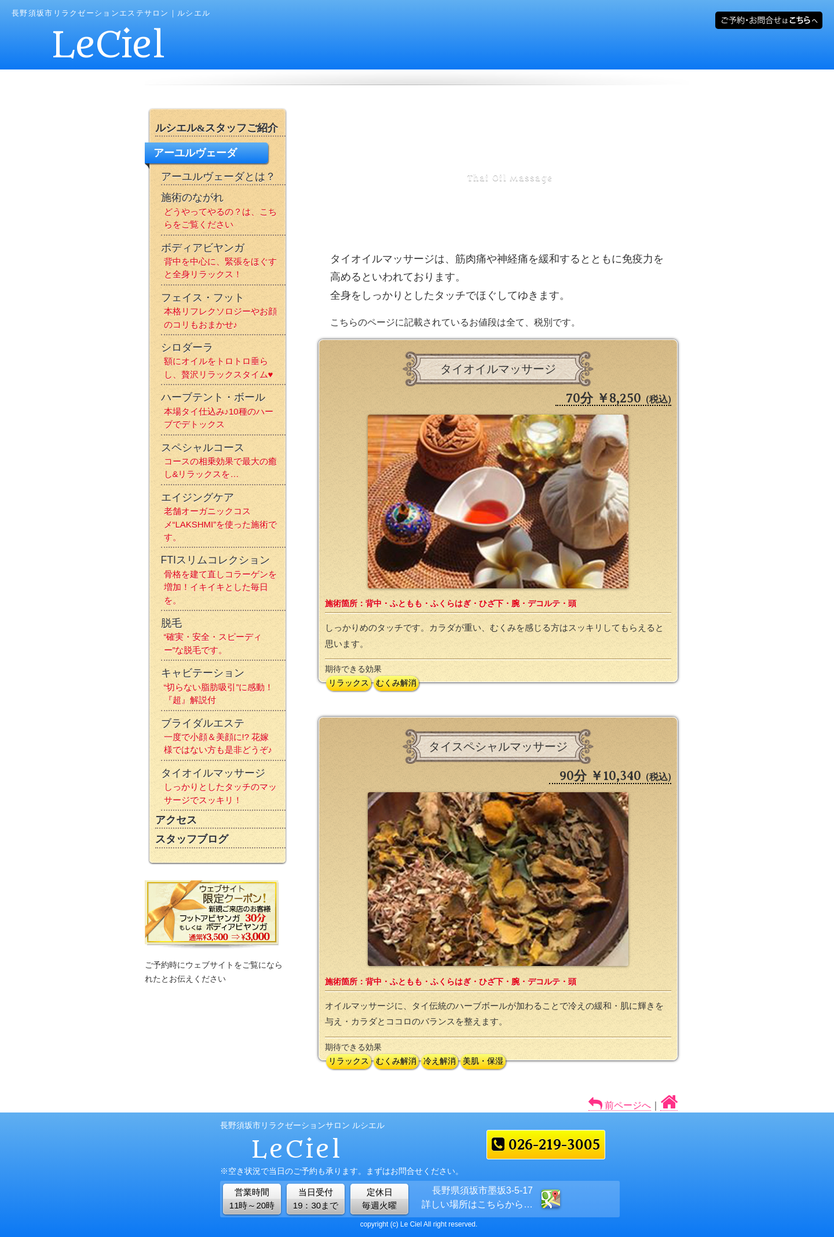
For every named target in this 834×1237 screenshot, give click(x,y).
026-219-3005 (546, 1144)
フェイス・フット (223, 313)
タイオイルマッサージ (223, 788)
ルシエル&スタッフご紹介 (217, 128)
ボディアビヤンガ (223, 263)
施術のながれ (223, 213)
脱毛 (223, 638)
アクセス (176, 820)
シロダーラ (223, 363)
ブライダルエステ (223, 739)
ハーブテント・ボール (223, 412)
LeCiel (109, 45)
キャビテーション (223, 688)
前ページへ (626, 1105)
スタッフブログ (191, 839)
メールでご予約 (768, 20)
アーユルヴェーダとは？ (218, 176)
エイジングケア (223, 519)
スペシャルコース (223, 463)
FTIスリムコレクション (223, 582)
